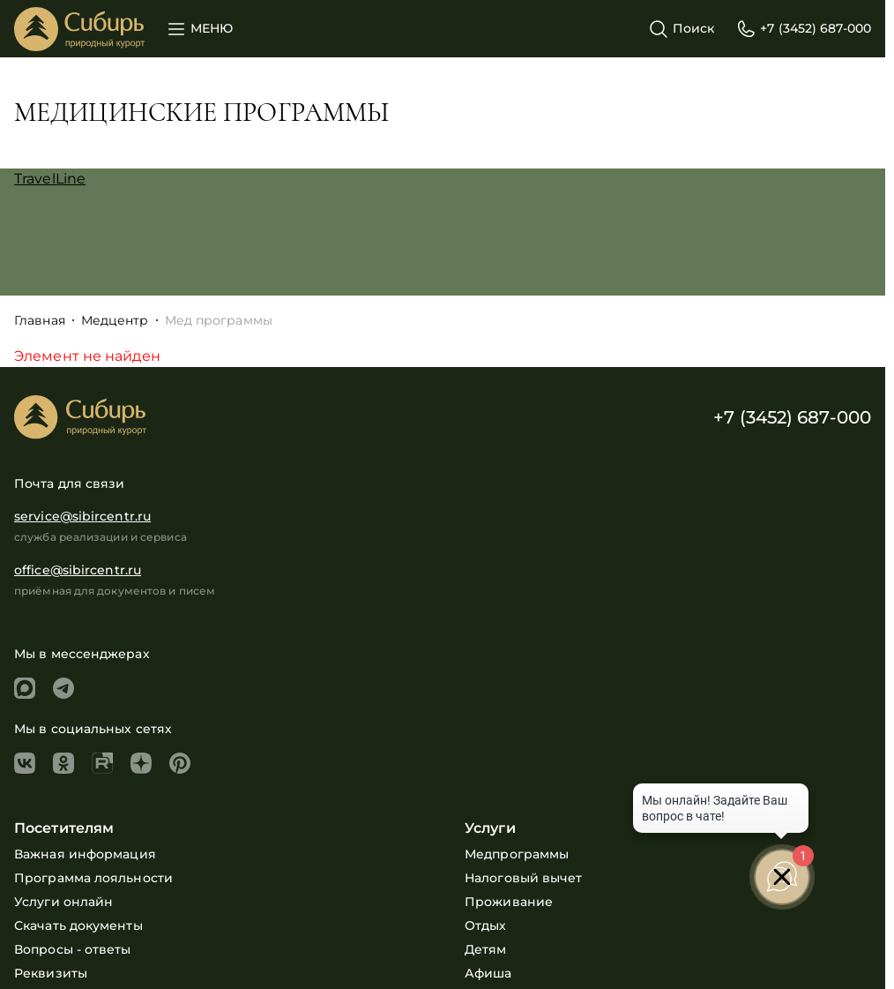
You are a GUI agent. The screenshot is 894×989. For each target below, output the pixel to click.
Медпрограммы (517, 854)
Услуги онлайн (63, 902)
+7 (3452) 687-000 (792, 417)
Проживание (509, 902)
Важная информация (85, 854)
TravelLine (50, 178)
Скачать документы (78, 925)
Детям (486, 949)
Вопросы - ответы (72, 949)
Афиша (488, 973)
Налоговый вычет (524, 878)
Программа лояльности (93, 878)
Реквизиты (50, 973)
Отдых (486, 925)
